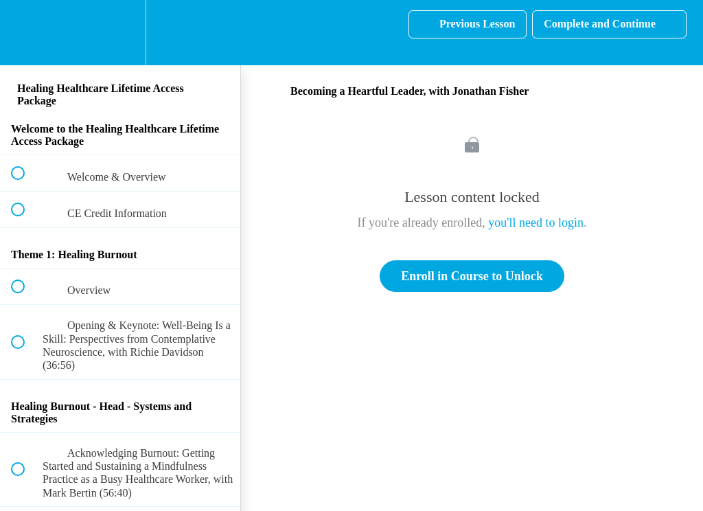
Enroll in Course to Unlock (472, 276)
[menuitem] (120, 32)
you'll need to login (536, 222)
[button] (25, 32)
